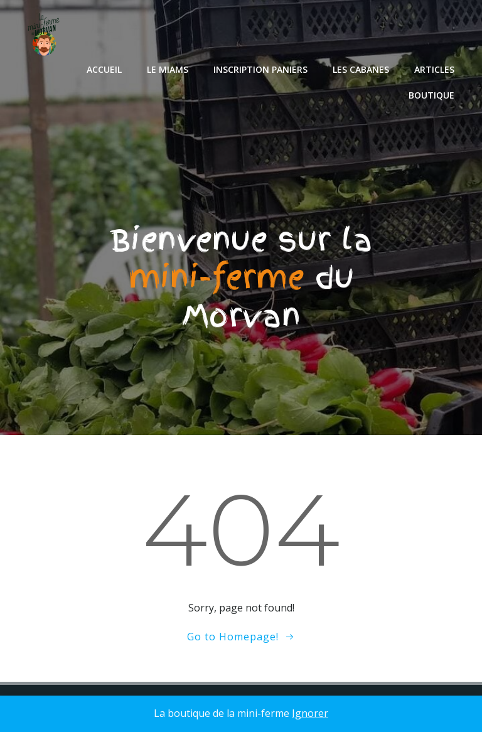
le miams (167, 69)
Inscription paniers (260, 69)
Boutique (431, 95)
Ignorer (310, 713)
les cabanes (361, 69)
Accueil (104, 69)
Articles (434, 69)
